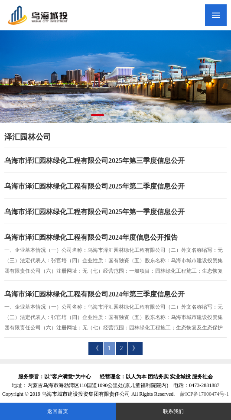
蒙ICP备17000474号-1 (204, 394)
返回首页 (57, 411)
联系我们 (173, 411)
